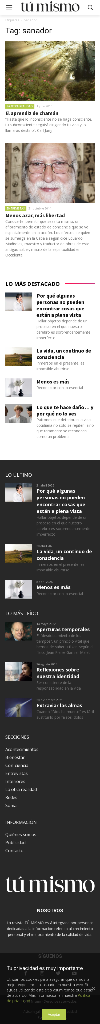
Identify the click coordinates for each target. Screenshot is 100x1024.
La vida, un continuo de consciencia (64, 353)
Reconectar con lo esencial (60, 387)
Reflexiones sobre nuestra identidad (58, 672)
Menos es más (53, 381)
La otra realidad (20, 106)
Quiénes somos (20, 834)
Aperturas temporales (63, 629)
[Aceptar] (93, 988)
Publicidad (15, 842)
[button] (90, 7)
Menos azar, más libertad (35, 215)
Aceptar (54, 1015)
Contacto (14, 850)
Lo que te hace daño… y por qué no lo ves (65, 410)
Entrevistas (16, 208)
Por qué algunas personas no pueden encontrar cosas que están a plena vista (61, 305)
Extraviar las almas (59, 705)
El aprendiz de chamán (31, 113)
